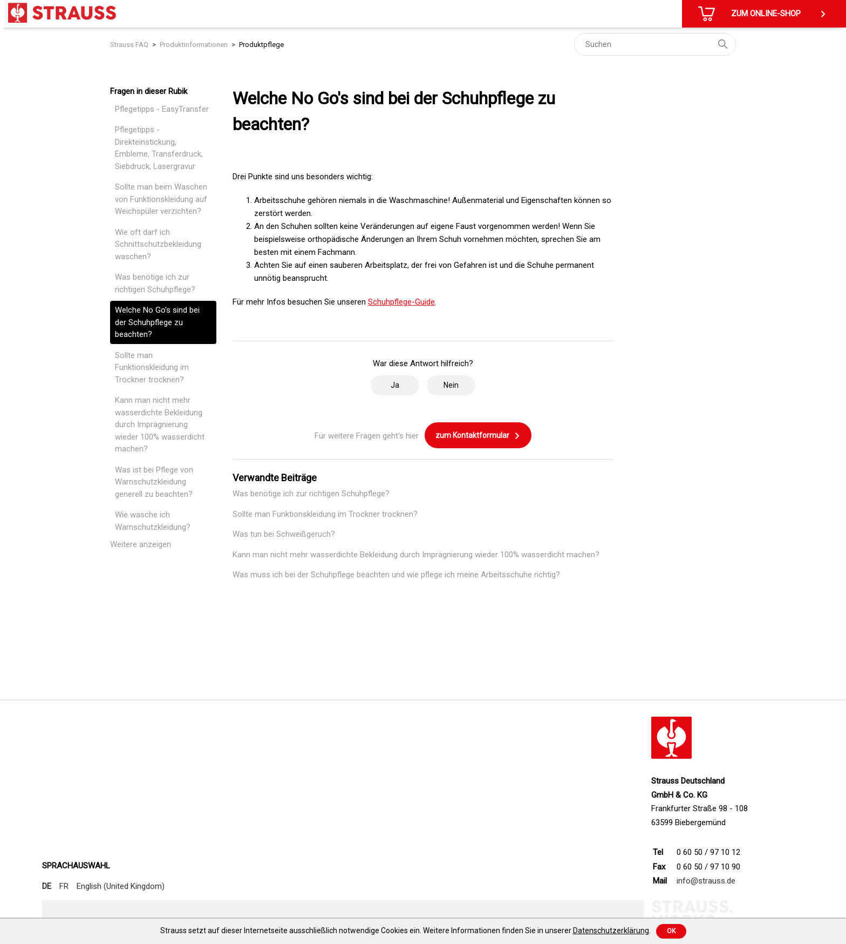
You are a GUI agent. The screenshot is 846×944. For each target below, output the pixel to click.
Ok (671, 931)
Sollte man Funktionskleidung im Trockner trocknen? (152, 367)
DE (46, 886)
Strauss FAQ (129, 45)
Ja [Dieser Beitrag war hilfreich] (395, 385)
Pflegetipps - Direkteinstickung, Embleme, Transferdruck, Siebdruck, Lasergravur (159, 148)
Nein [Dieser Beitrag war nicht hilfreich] (451, 385)
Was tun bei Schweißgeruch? (284, 534)
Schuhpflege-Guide (401, 302)
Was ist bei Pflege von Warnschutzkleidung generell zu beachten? (154, 482)
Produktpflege (261, 45)
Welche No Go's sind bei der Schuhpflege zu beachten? (157, 322)
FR (64, 886)
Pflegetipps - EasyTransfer (162, 109)
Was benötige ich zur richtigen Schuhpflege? (155, 283)
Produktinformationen (194, 45)
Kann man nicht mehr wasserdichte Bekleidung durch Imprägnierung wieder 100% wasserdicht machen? (159, 424)
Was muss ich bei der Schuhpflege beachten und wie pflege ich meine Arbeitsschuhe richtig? (396, 574)
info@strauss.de (706, 881)
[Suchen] (655, 44)
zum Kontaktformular (478, 435)
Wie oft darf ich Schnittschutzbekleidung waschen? (158, 244)
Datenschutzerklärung (611, 930)
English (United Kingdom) (121, 886)
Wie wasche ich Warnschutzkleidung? (152, 521)
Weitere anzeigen (140, 544)
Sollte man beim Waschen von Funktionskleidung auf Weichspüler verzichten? (161, 199)
